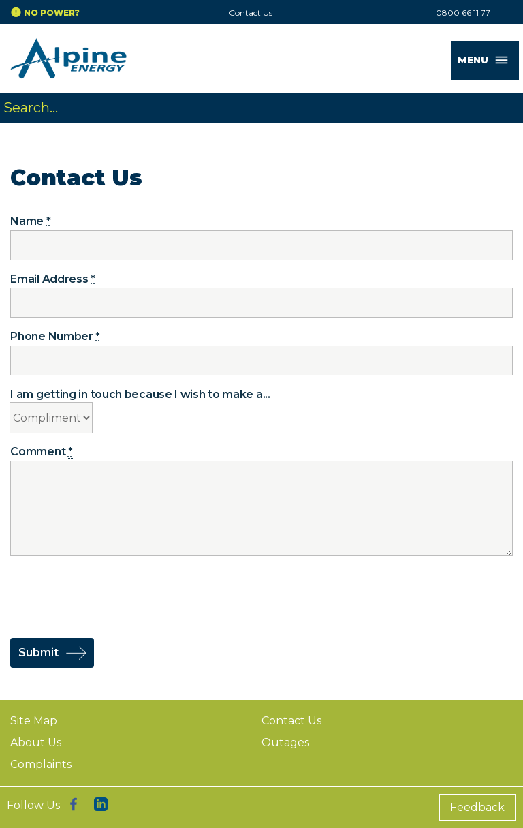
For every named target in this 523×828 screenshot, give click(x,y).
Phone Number (55, 336)
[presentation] (113, 596)
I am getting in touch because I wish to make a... (140, 394)
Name (30, 221)
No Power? (52, 12)
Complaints (41, 764)
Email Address (52, 279)
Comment (41, 452)
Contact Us (250, 12)
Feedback (477, 807)
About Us (35, 742)
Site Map (33, 720)
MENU (488, 60)
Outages (285, 742)
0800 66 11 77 (463, 12)
